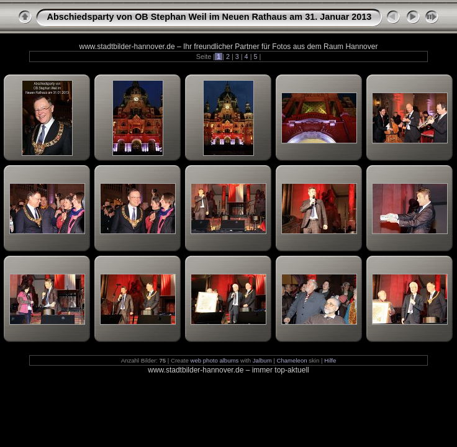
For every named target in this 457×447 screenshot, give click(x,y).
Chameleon (292, 360)
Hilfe (330, 360)
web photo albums (214, 360)
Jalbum (262, 360)
